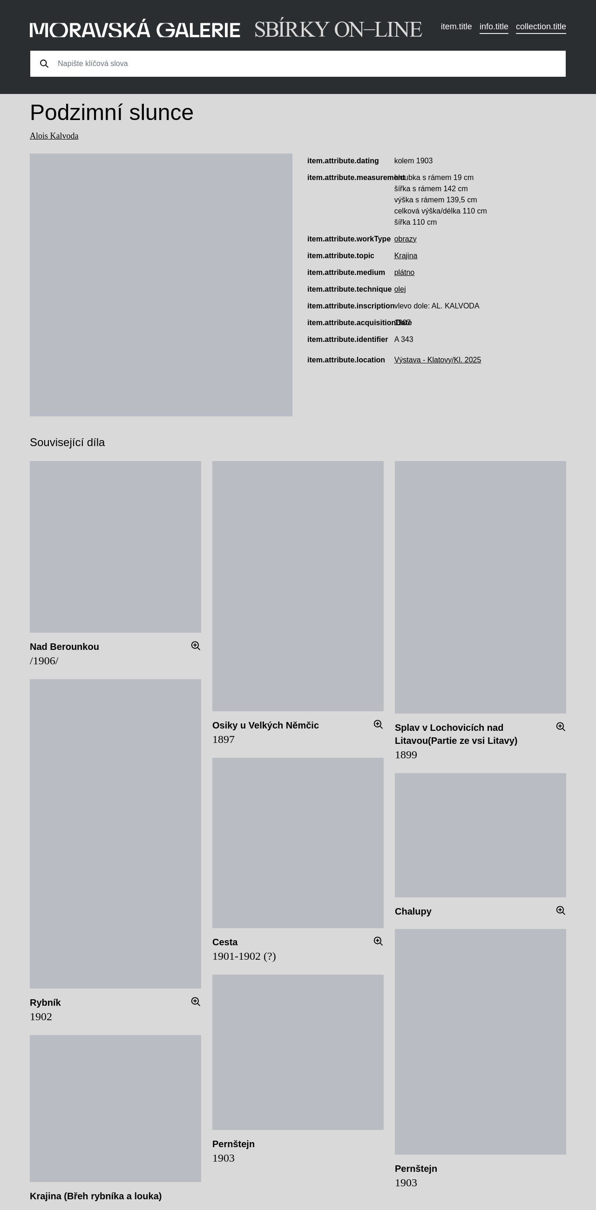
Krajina (406, 256)
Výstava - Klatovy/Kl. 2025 (437, 360)
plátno (404, 272)
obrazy (405, 239)
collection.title (541, 26)
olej (400, 289)
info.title (494, 26)
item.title (456, 26)
